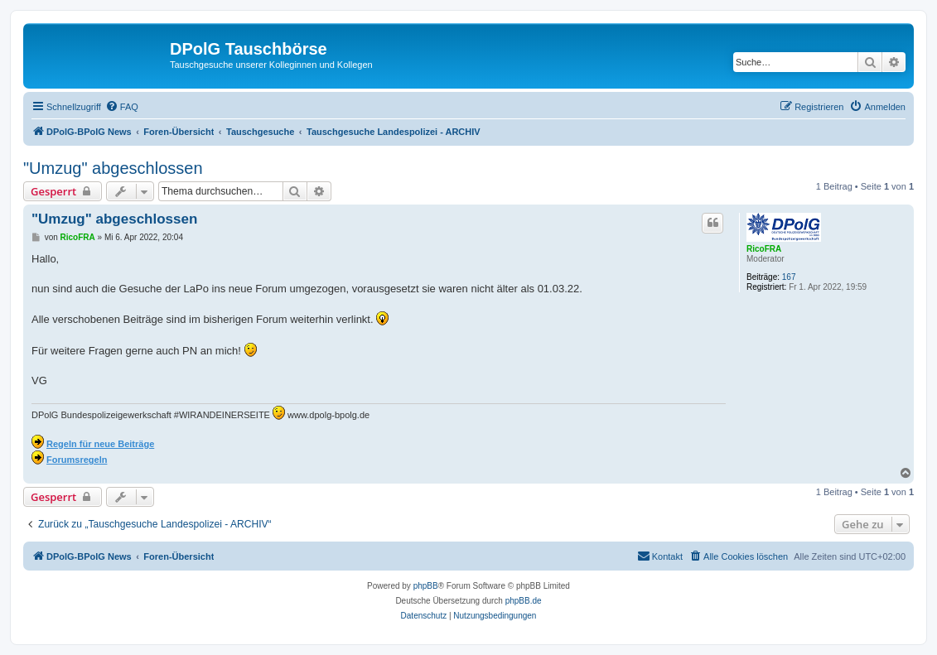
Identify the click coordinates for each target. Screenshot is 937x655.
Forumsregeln (76, 460)
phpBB (425, 585)
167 (789, 277)
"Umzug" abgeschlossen (113, 168)
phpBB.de (523, 600)
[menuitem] (121, 107)
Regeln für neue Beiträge (100, 444)
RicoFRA (763, 248)
